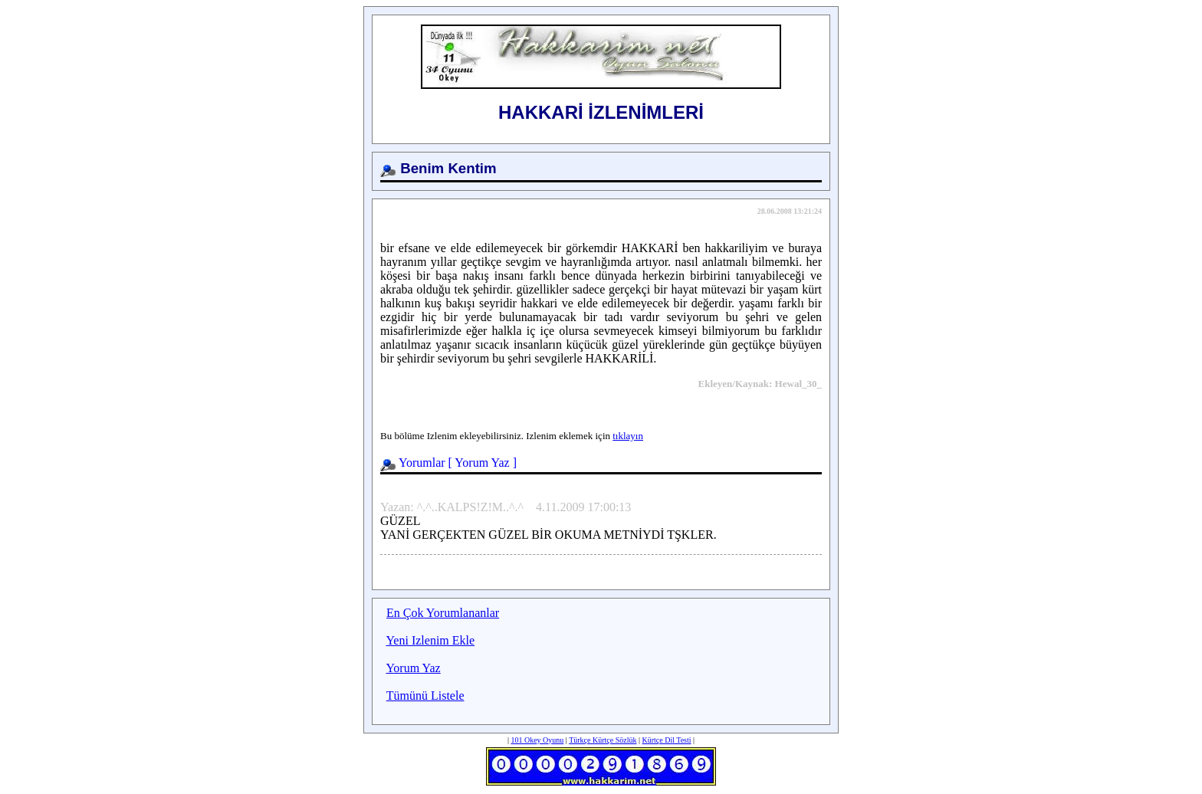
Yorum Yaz (482, 462)
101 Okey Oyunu (537, 740)
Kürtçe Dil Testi (666, 740)
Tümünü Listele (425, 695)
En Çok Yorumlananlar (442, 612)
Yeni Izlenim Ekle (430, 640)
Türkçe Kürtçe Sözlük (602, 740)
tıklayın (627, 435)
